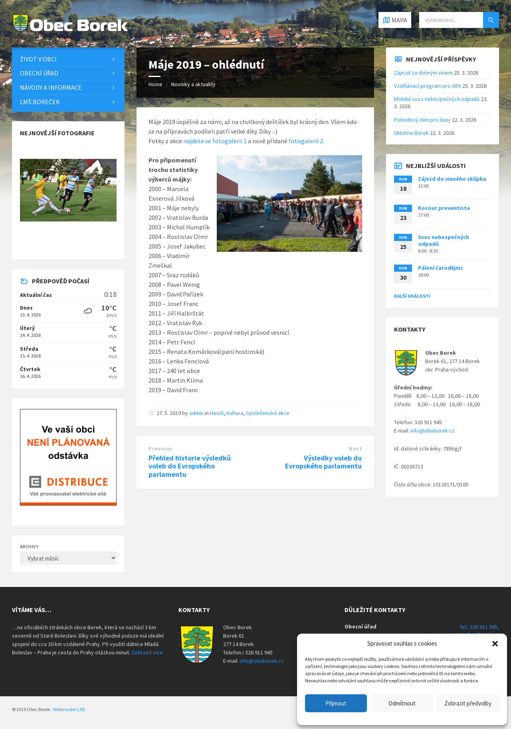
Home (155, 84)
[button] (495, 644)
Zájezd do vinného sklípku (452, 178)
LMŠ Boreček (40, 102)
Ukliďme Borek (411, 132)
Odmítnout (402, 703)
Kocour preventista (444, 207)
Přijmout (336, 703)
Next (355, 448)
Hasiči (217, 413)
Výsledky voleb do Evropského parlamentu (323, 462)
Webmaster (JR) (69, 709)
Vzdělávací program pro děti (427, 85)
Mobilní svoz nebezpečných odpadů (437, 99)
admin (196, 413)
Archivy (29, 546)
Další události (412, 296)
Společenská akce (267, 413)
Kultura (234, 413)
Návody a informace (51, 87)
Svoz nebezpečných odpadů (443, 240)
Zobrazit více (147, 652)
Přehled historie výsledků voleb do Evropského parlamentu (190, 466)
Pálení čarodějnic (440, 267)
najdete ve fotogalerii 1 (215, 141)
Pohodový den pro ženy (422, 119)
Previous (160, 448)
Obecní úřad (39, 73)
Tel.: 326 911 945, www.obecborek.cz (476, 630)
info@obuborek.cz (432, 430)
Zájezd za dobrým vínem (423, 72)
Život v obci (38, 59)
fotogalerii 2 (306, 141)
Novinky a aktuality (193, 84)
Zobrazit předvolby (467, 703)
